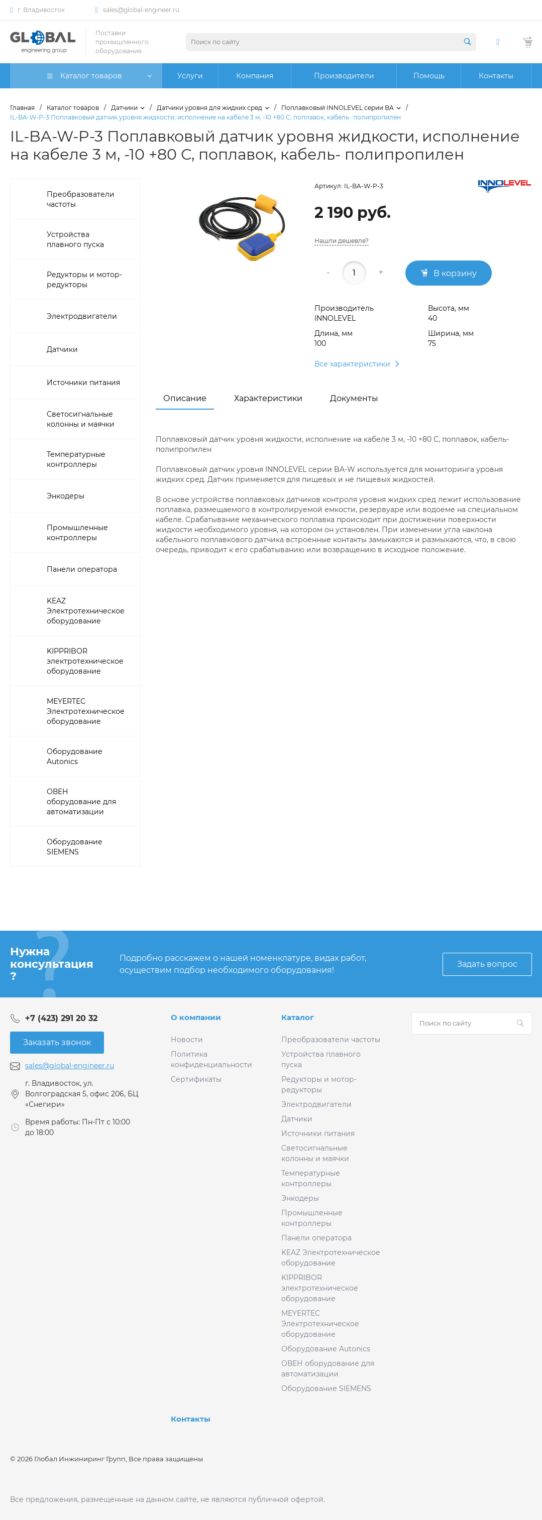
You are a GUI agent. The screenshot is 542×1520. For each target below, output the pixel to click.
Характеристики (268, 398)
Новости (187, 1039)
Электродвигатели (316, 1104)
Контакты (190, 1419)
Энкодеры (300, 1198)
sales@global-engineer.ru (141, 10)
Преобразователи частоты (330, 1039)
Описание (184, 398)
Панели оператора (316, 1237)
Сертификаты (196, 1079)
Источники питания (318, 1133)
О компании (196, 1017)
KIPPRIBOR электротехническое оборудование (319, 1288)
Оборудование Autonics (325, 1348)
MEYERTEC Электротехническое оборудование (320, 1324)
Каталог (297, 1017)
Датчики (296, 1118)
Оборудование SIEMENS (326, 1388)
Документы (354, 398)
